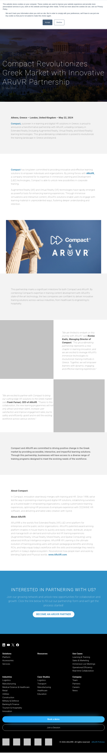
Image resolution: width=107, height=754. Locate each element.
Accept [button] (47, 22)
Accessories (8, 661)
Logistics (6, 681)
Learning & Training (81, 657)
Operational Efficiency (82, 667)
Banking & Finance (11, 705)
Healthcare (42, 691)
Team (75, 681)
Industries (7, 677)
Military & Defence (10, 702)
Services (6, 664)
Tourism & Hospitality (12, 709)
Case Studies (43, 677)
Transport (41, 684)
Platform (6, 657)
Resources (42, 654)
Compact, (16, 123)
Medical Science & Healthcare (16, 688)
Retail (5, 691)
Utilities (5, 694)
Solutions (6, 654)
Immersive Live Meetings (84, 664)
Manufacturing (9, 684)
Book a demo (53, 720)
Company (77, 677)
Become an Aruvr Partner (53, 614)
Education (42, 694)
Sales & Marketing (80, 661)
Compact (15, 169)
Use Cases (77, 654)
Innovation (7, 712)
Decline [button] (59, 22)
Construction (8, 698)
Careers (76, 688)
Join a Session (53, 729)
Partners (76, 684)
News (75, 691)
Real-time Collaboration (83, 671)
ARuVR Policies (98, 743)
